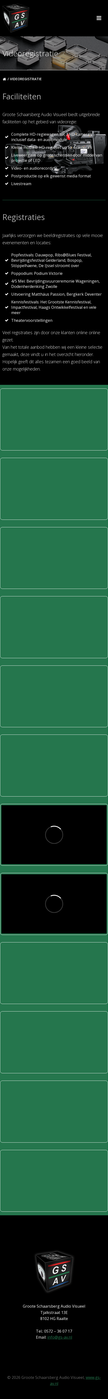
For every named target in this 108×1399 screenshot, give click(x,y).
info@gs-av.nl (59, 1337)
